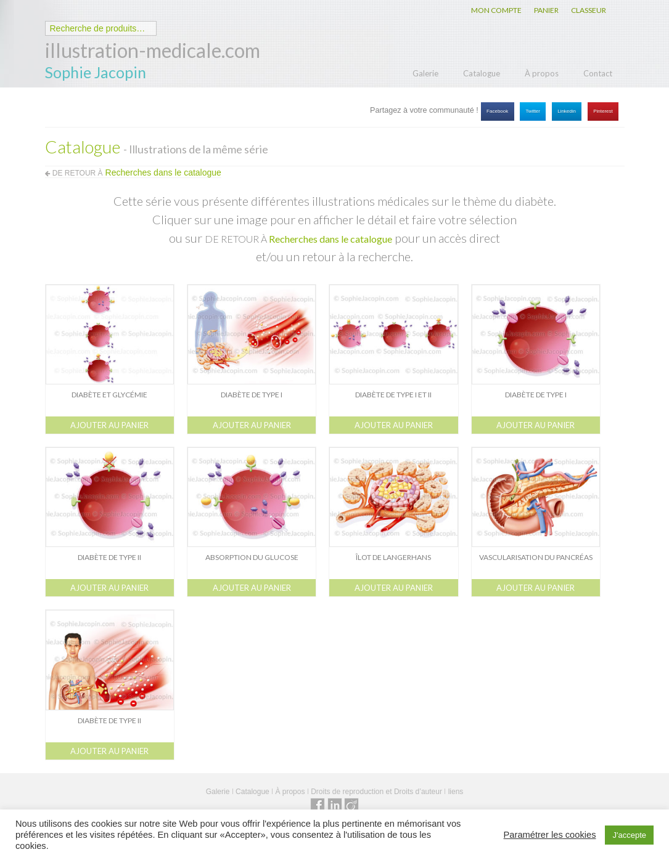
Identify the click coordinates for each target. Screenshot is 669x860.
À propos (542, 73)
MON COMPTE (496, 10)
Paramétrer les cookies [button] (550, 835)
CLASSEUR (588, 10)
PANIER (546, 10)
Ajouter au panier (109, 425)
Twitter (532, 111)
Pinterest (603, 111)
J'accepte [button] (629, 835)
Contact (597, 73)
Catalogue (481, 73)
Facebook (497, 111)
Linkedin (566, 111)
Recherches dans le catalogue (330, 239)
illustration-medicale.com (152, 50)
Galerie (425, 73)
